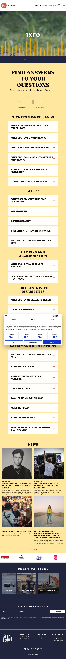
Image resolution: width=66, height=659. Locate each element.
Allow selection (33, 342)
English (38, 5)
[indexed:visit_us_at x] (31, 649)
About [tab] (52, 319)
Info (25, 59)
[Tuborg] (22, 557)
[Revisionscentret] (56, 557)
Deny (14, 342)
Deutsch (52, 5)
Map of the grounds (36, 59)
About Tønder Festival (24, 637)
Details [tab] (33, 319)
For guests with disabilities (44, 102)
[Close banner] (60, 315)
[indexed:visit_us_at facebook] (25, 649)
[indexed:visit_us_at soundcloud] (41, 649)
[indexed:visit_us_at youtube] (35, 649)
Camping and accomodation (21, 102)
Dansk (45, 5)
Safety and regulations (40, 107)
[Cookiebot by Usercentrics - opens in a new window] (52, 316)
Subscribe (57, 611)
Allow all (52, 342)
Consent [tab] (14, 319)
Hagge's (41, 637)
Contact (59, 637)
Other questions (23, 107)
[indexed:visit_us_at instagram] (28, 649)
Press (41, 638)
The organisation (24, 638)
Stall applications (58, 640)
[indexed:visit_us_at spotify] (38, 649)
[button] (4, 5)
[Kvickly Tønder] (6, 557)
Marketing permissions (6, 615)
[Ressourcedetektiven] (39, 557)
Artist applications (58, 638)
